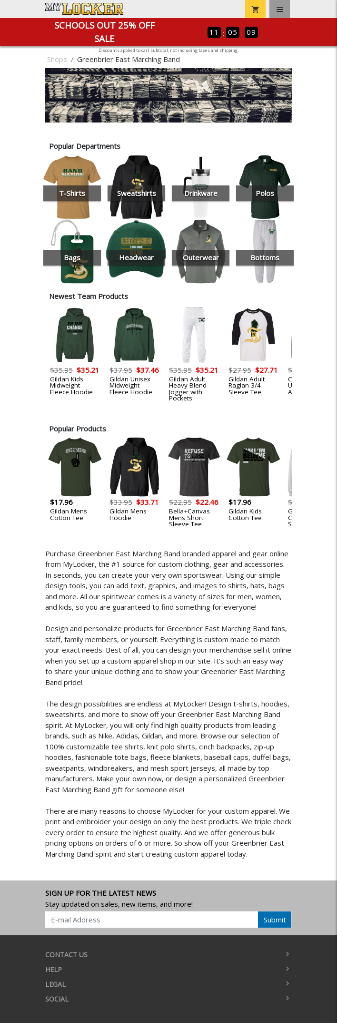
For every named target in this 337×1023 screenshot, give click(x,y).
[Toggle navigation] (279, 9)
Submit (275, 919)
